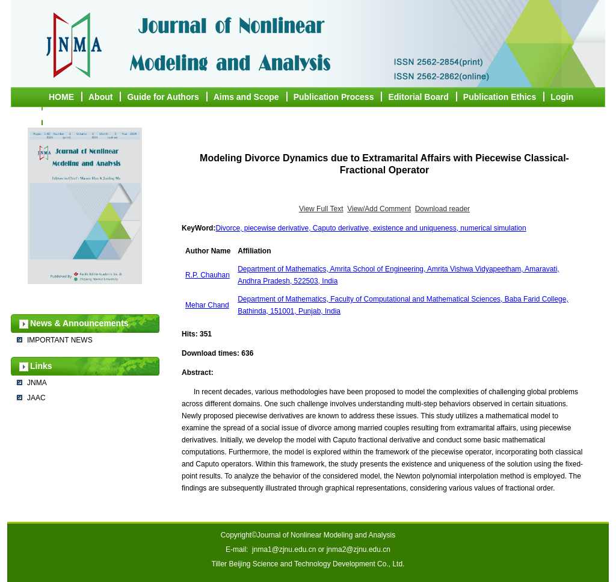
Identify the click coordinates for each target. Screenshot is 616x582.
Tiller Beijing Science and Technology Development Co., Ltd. (308, 564)
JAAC (36, 398)
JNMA (37, 383)
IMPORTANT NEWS (60, 340)
